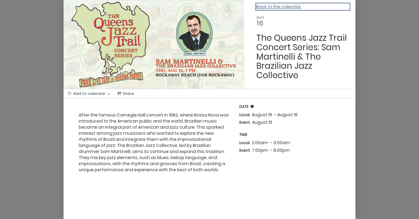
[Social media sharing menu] (125, 93)
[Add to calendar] (89, 93)
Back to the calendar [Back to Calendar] (278, 7)
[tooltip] (252, 106)
